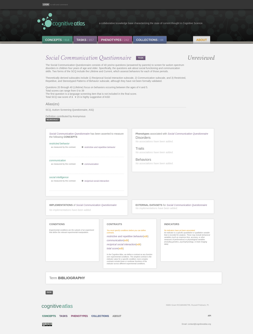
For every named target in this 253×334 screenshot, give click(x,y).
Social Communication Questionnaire (69, 133)
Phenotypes (115, 40)
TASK (141, 58)
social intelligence (59, 177)
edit (146, 236)
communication (57, 160)
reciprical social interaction (97, 181)
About (201, 40)
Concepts (57, 40)
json (49, 292)
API (209, 315)
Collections (149, 40)
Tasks (85, 40)
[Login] (46, 4)
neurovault (53, 120)
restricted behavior (59, 143)
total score (112, 248)
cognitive (125, 306)
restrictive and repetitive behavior (100, 147)
